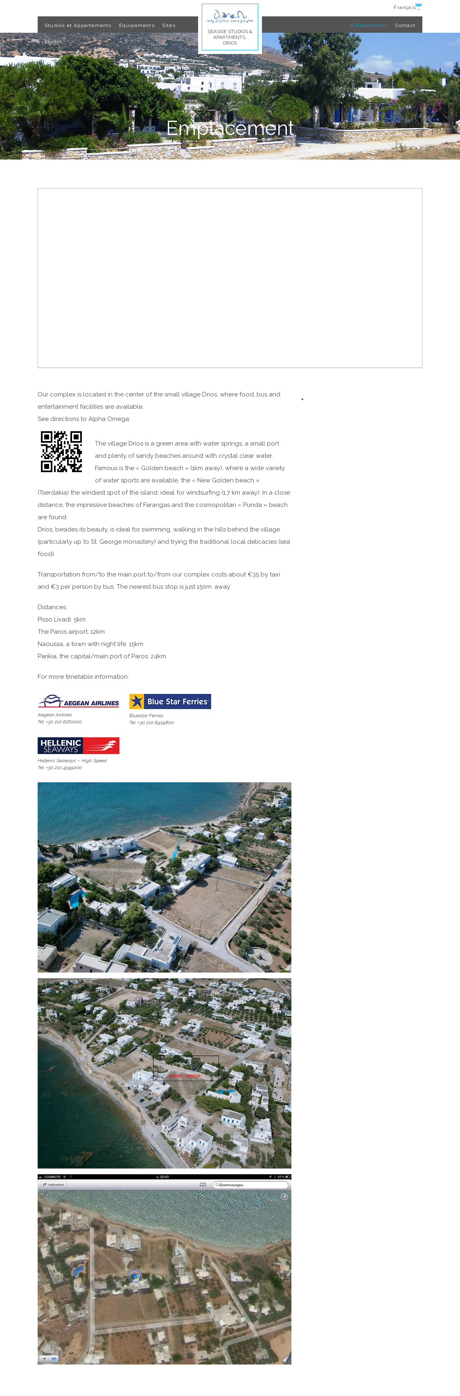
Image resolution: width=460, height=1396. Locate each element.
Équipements (137, 25)
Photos (53, 42)
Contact (405, 25)
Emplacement (369, 25)
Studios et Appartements (78, 25)
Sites (169, 25)
